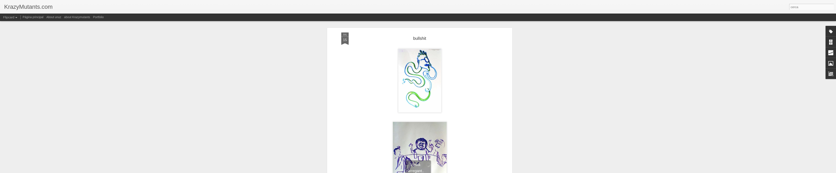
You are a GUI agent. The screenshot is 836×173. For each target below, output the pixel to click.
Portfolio (98, 17)
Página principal (33, 17)
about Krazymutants (77, 17)
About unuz (53, 17)
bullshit (419, 38)
